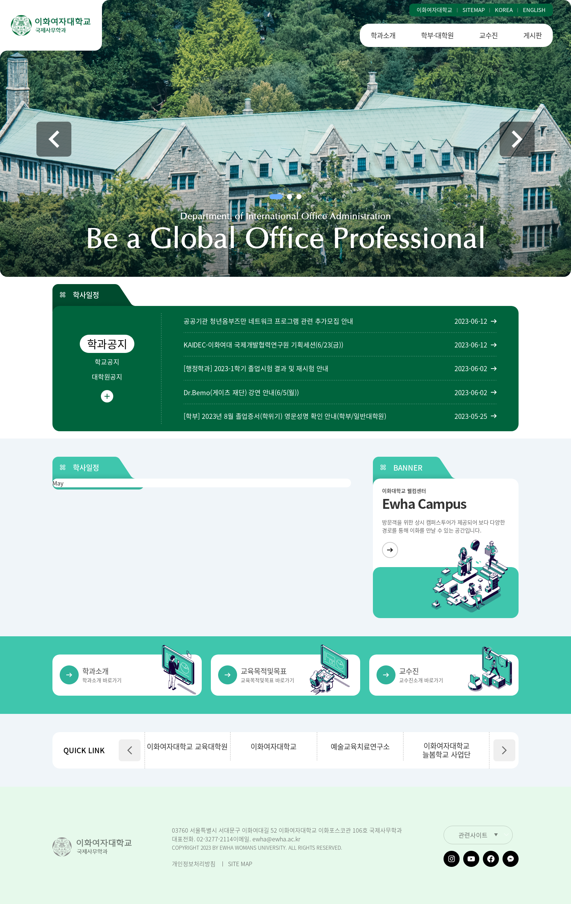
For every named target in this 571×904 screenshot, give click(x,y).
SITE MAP (240, 864)
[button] (53, 139)
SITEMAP (473, 10)
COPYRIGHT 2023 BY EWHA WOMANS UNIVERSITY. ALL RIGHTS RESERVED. (257, 847)
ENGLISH (534, 10)
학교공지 (107, 362)
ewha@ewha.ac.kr (276, 838)
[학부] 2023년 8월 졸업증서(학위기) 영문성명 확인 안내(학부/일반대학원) (285, 416)
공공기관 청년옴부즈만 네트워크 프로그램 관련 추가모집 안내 (268, 321)
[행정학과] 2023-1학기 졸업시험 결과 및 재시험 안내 (256, 368)
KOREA (504, 10)
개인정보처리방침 (194, 864)
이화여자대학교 (434, 10)
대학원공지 (107, 377)
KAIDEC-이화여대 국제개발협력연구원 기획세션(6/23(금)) (263, 344)
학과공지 (107, 343)
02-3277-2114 (215, 838)
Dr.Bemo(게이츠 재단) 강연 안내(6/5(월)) (241, 392)
